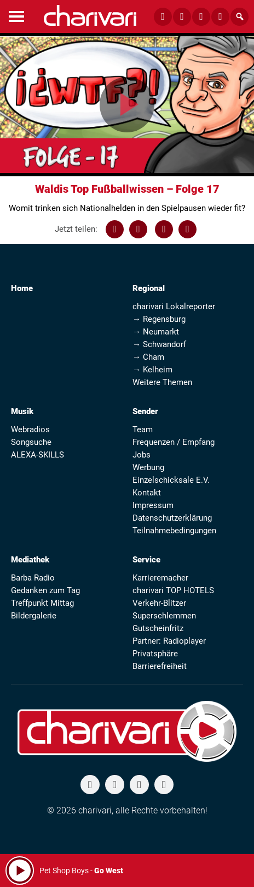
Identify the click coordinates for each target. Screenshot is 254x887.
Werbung (148, 467)
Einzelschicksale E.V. (171, 480)
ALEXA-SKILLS (37, 455)
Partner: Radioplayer (169, 641)
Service (146, 560)
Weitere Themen (162, 382)
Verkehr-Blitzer (159, 603)
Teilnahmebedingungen (174, 530)
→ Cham (148, 357)
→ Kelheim (152, 370)
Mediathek (30, 560)
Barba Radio (33, 578)
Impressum (153, 505)
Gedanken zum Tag (45, 590)
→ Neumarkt (155, 332)
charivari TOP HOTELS (173, 590)
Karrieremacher (160, 578)
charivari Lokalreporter (173, 306)
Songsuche (31, 442)
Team (142, 429)
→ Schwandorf (159, 344)
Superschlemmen (164, 616)
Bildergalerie (33, 616)
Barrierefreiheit (159, 666)
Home (22, 288)
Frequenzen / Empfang (173, 442)
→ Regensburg (159, 319)
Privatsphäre (155, 654)
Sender (145, 411)
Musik (22, 411)
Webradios (30, 429)
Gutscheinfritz (157, 628)
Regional (148, 288)
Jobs (141, 455)
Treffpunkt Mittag (42, 603)
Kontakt (146, 493)
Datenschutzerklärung (172, 518)
